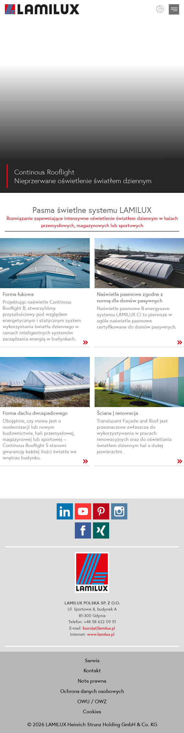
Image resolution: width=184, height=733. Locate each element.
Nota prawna (92, 680)
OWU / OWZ (92, 701)
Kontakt (92, 670)
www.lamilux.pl (100, 634)
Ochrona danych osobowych (92, 691)
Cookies (92, 711)
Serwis (92, 660)
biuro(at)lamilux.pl (99, 628)
